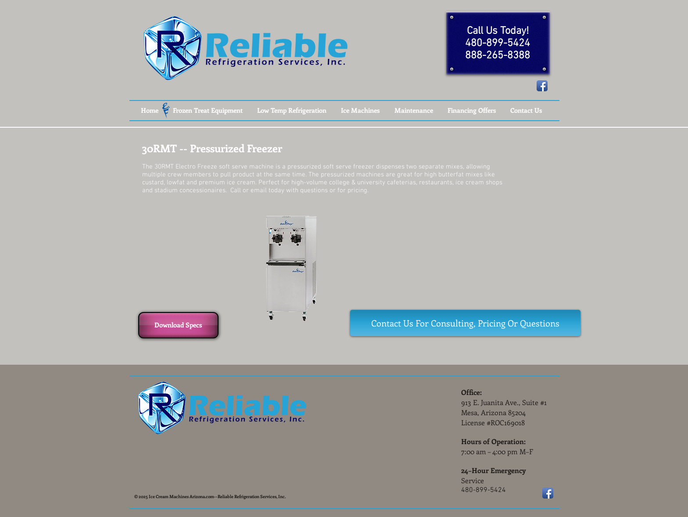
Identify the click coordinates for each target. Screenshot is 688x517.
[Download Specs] (178, 325)
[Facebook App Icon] (542, 85)
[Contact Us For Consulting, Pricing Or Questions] (465, 323)
